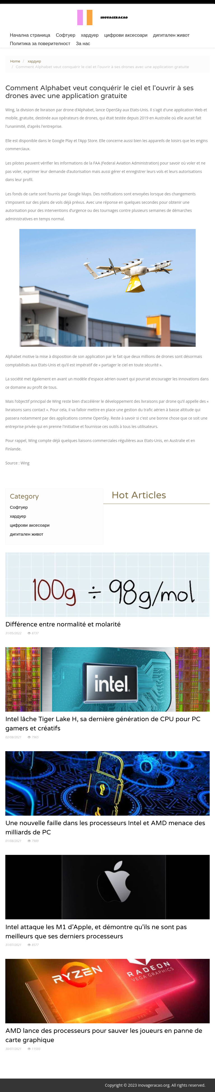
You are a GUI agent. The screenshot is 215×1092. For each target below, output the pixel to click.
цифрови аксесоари (126, 35)
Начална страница (30, 35)
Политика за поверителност (40, 44)
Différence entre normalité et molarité (63, 624)
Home (15, 61)
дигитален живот (171, 35)
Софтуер (65, 35)
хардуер (90, 35)
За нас (83, 44)
